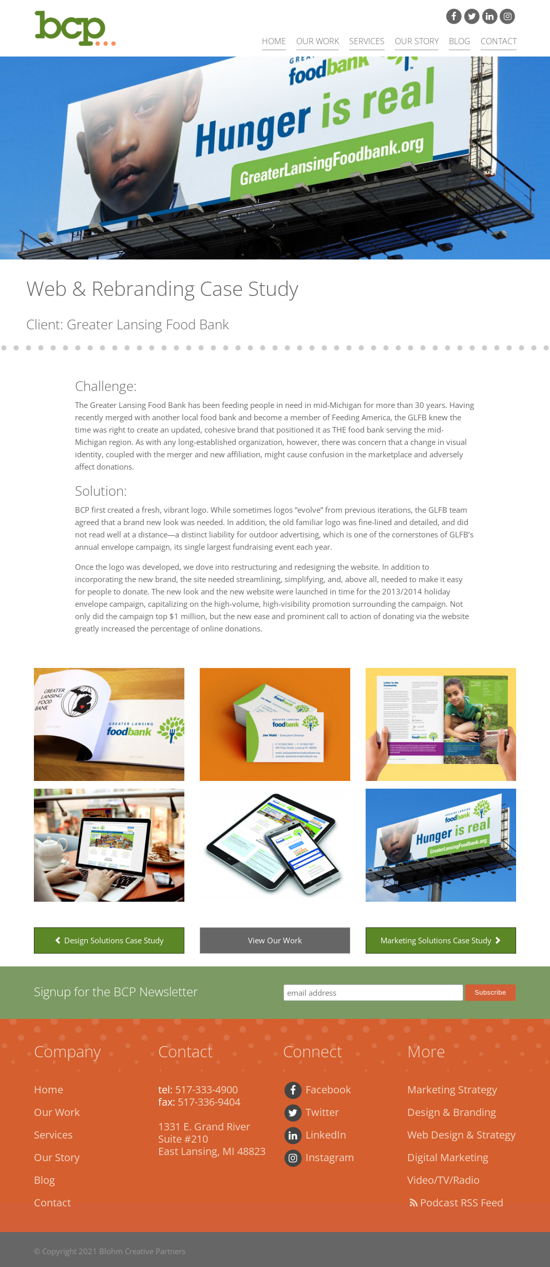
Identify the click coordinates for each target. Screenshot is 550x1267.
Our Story (417, 41)
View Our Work (275, 940)
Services (367, 41)
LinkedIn (314, 1135)
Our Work (317, 41)
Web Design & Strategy (461, 1135)
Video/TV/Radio (443, 1180)
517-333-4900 (206, 1089)
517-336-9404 (209, 1102)
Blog (459, 41)
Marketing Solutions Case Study (441, 940)
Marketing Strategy (452, 1089)
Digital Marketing (447, 1157)
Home (274, 41)
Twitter (311, 1112)
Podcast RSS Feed (455, 1202)
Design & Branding (451, 1112)
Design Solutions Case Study (109, 940)
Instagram (318, 1157)
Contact (499, 41)
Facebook (317, 1089)
